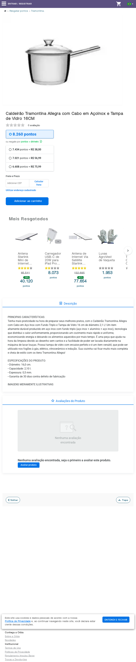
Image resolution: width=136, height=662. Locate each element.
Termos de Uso (13, 648)
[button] (130, 4)
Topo (123, 500)
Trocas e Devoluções (16, 660)
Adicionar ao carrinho (27, 201)
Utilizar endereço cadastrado (21, 190)
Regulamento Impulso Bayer (20, 656)
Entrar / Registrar (20, 3)
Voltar (13, 500)
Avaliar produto (29, 465)
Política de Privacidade (18, 621)
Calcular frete (39, 183)
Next (118, 51)
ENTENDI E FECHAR (116, 619)
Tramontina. (38, 11)
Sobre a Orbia (12, 637)
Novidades (10, 640)
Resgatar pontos (19, 11)
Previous (7, 51)
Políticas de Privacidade (17, 652)
